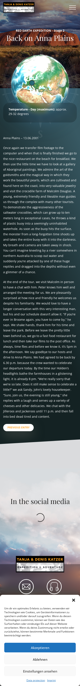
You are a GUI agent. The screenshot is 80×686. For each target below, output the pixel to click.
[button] (73, 600)
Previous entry (18, 427)
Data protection (35, 680)
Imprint (51, 680)
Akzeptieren (40, 648)
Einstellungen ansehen (40, 671)
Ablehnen (40, 659)
